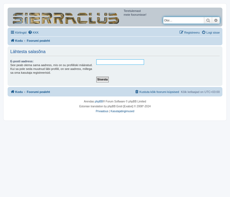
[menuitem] (33, 32)
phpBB (99, 101)
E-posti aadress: (22, 61)
